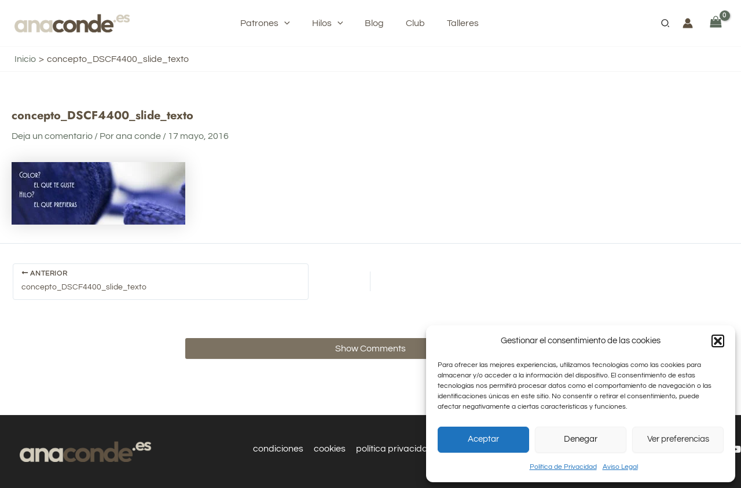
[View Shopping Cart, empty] (716, 23)
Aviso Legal (620, 467)
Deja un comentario (52, 136)
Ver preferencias (678, 439)
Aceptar (483, 439)
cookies (330, 448)
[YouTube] (736, 449)
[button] (718, 341)
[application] (293, 23)
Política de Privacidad (563, 467)
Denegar (580, 439)
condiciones (280, 448)
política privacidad (394, 448)
